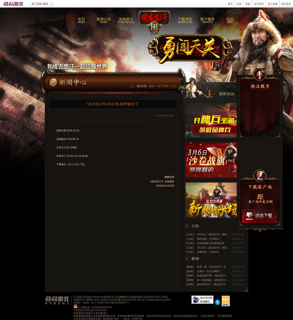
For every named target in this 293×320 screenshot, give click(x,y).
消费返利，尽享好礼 (208, 252)
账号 (230, 3)
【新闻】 (190, 266)
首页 (151, 86)
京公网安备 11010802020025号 (95, 307)
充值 (239, 3)
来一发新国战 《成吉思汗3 (211, 280)
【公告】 (190, 234)
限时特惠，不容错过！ (209, 239)
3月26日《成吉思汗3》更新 (212, 234)
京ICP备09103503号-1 (117, 302)
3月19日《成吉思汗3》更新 (212, 247)
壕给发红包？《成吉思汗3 (211, 284)
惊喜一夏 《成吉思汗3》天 (211, 266)
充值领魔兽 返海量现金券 (210, 243)
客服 (247, 3)
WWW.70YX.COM (157, 297)
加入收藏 (273, 3)
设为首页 (259, 3)
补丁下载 (163, 86)
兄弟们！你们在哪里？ (209, 271)
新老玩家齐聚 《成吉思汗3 (211, 275)
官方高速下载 (76, 164)
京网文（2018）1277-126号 (88, 302)
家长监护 (286, 3)
